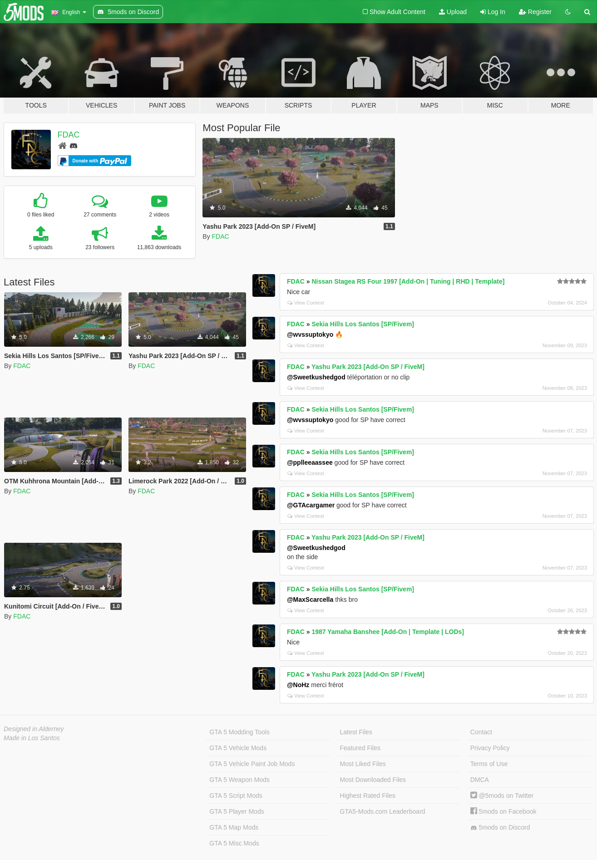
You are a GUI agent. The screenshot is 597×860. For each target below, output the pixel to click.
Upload (453, 11)
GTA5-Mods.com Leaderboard (382, 811)
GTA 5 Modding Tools (239, 732)
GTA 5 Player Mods (236, 811)
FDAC (69, 134)
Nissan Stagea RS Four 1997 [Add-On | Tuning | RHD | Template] (407, 281)
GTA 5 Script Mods (235, 795)
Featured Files (360, 748)
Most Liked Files (363, 763)
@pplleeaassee (310, 462)
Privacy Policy (490, 748)
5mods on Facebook (503, 811)
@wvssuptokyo (310, 334)
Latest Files (356, 732)
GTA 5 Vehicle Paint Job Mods (252, 763)
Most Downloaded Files (373, 779)
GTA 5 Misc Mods (234, 843)
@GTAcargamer (311, 505)
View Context (305, 302)
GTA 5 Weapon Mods (239, 779)
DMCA (479, 779)
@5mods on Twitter (501, 795)
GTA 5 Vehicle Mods (237, 748)
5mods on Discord (500, 827)
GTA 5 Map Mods (233, 827)
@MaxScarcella (310, 599)
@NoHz (298, 684)
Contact (481, 732)
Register (535, 11)
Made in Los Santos (32, 738)
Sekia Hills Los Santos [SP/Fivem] (362, 324)
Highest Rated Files (367, 795)
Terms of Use (489, 763)
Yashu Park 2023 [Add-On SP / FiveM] (367, 366)
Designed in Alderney (34, 728)
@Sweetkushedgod (316, 377)
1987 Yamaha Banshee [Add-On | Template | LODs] (387, 631)
